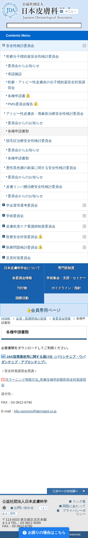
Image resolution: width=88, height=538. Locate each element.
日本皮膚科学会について (22, 268)
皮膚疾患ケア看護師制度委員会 (30, 226)
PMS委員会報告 (23, 104)
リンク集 (79, 501)
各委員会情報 (22, 278)
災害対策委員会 (18, 258)
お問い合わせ (24, 508)
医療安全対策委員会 (24, 237)
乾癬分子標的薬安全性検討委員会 (32, 56)
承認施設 (15, 74)
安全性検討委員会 (20, 46)
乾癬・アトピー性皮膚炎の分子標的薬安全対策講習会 (46, 85)
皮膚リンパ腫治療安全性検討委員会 (34, 187)
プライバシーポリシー (74, 512)
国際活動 (22, 298)
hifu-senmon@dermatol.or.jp (35, 411)
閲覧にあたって (74, 506)
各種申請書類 (18, 131)
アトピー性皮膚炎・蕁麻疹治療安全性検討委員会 (45, 114)
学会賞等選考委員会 (22, 205)
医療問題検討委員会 (24, 247)
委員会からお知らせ (23, 66)
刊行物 (22, 288)
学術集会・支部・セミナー (66, 278)
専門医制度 (66, 268)
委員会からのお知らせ (25, 123)
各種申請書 (19, 96)
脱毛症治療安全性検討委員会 (29, 141)
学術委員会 (15, 216)
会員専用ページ (44, 310)
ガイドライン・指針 (66, 288)
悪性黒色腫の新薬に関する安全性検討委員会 (41, 168)
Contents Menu (18, 35)
